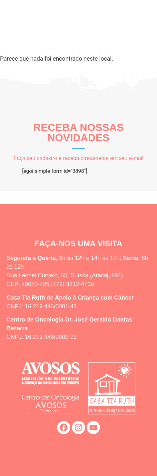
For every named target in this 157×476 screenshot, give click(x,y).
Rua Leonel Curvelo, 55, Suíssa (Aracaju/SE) (64, 275)
